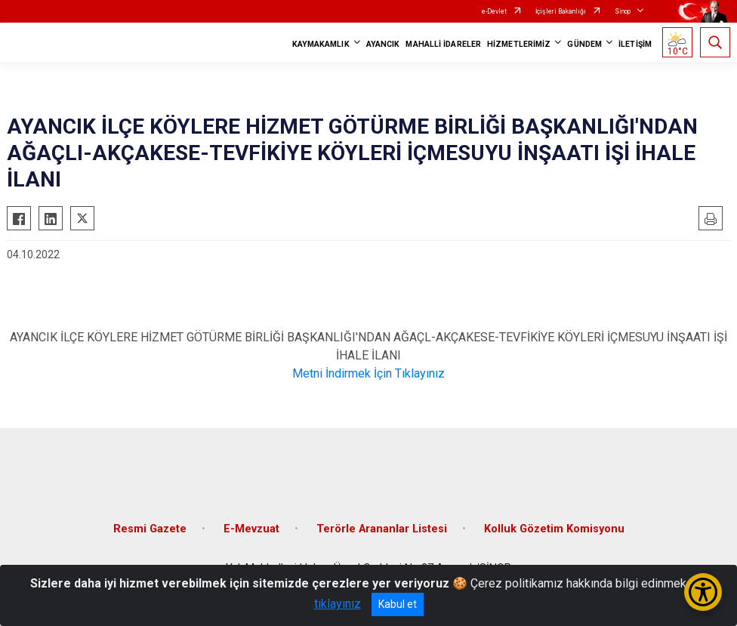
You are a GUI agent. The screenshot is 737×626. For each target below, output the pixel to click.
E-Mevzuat (251, 529)
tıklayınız (337, 604)
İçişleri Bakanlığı (560, 11)
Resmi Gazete (150, 529)
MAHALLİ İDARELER (443, 44)
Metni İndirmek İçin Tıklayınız (368, 373)
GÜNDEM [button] (584, 44)
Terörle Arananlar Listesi (381, 529)
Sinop (623, 11)
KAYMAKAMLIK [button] (321, 44)
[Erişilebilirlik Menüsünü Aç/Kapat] (703, 592)
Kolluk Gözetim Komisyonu (554, 529)
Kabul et (397, 604)
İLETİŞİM (635, 44)
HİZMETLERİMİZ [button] (518, 44)
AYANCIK (383, 44)
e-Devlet (494, 11)
